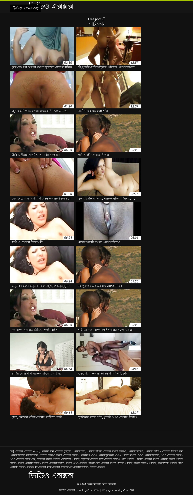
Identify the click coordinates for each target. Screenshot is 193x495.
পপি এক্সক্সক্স (127, 459)
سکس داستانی (83, 490)
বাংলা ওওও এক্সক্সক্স (76, 463)
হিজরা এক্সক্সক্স (97, 467)
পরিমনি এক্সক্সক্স (143, 459)
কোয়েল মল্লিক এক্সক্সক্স (48, 459)
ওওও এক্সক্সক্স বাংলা (125, 455)
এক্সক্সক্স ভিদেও (71, 455)
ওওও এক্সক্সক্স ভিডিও (148, 455)
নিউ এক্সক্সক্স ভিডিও (109, 459)
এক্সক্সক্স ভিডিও (153, 451)
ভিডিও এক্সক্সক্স (67, 490)
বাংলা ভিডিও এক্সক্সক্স (145, 463)
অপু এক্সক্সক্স (16, 451)
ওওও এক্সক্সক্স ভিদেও (172, 455)
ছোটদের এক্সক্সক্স (89, 459)
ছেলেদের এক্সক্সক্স (70, 459)
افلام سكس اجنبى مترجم (120, 490)
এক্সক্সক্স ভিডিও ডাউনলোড (24, 455)
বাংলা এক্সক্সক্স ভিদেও (53, 463)
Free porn (95, 19)
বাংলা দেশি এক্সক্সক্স (99, 463)
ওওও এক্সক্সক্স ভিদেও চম (22, 459)
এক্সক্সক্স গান (47, 451)
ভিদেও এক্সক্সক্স (26, 467)
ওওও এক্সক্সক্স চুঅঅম (102, 455)
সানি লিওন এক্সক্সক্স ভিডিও (74, 467)
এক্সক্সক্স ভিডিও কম (172, 451)
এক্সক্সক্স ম (85, 455)
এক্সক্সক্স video (31, 451)
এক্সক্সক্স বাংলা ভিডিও (114, 451)
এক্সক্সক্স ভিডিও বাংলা (50, 455)
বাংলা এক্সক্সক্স (160, 459)
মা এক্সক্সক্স (40, 467)
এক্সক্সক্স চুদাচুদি (63, 451)
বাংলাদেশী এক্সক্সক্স (167, 463)
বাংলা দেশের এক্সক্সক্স (121, 463)
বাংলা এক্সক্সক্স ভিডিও (29, 463)
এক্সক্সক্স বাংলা (94, 451)
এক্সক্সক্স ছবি (79, 451)
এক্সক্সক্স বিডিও (135, 451)
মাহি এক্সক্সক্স (53, 467)
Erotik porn (99, 490)
